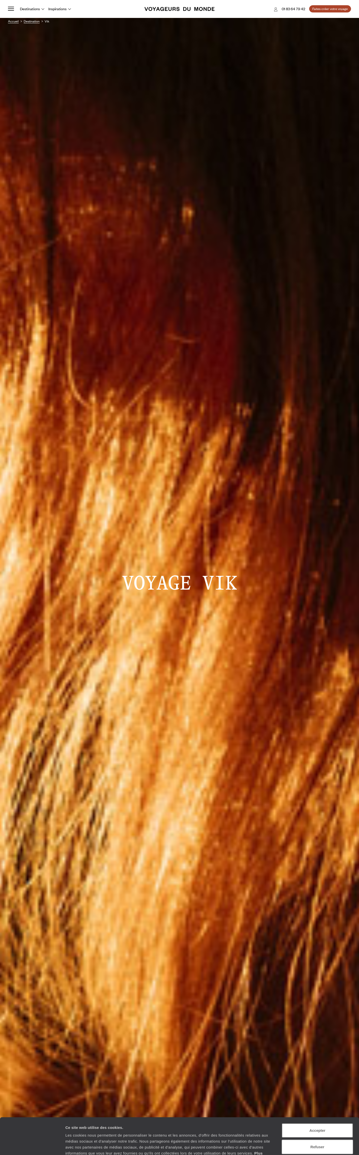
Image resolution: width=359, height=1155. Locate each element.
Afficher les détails (274, 1145)
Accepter (317, 1096)
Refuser (317, 1112)
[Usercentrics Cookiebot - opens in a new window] (32, 1145)
